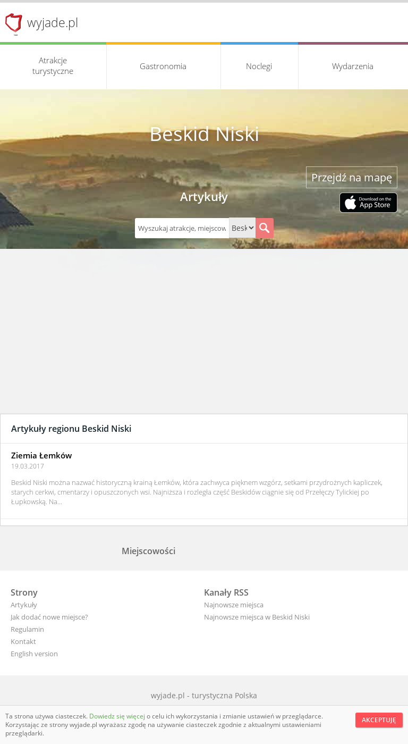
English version (34, 653)
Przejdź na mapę (351, 177)
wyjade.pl (52, 22)
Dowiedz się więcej (118, 716)
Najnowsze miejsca (234, 604)
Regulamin (27, 629)
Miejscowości (148, 551)
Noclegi (259, 66)
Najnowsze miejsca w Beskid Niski (257, 617)
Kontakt (23, 641)
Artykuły (24, 604)
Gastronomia (163, 66)
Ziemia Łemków (41, 455)
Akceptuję (379, 719)
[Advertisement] (204, 334)
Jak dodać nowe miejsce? (49, 617)
